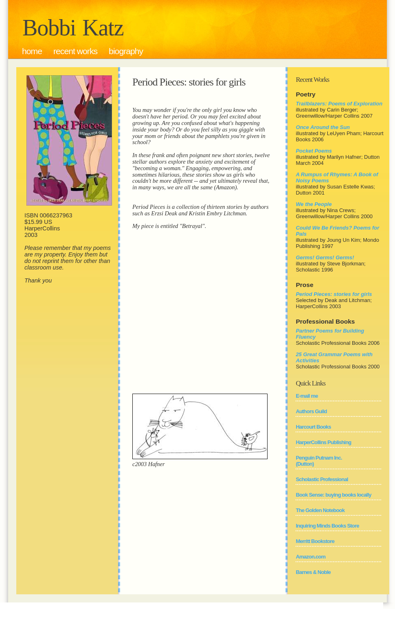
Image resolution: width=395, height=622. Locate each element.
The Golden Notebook (320, 510)
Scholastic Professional (322, 479)
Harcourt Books (313, 427)
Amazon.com (310, 557)
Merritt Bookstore (315, 541)
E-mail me (307, 396)
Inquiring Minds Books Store (327, 526)
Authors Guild (311, 411)
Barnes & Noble (313, 572)
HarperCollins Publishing (323, 442)
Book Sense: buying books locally (333, 495)
